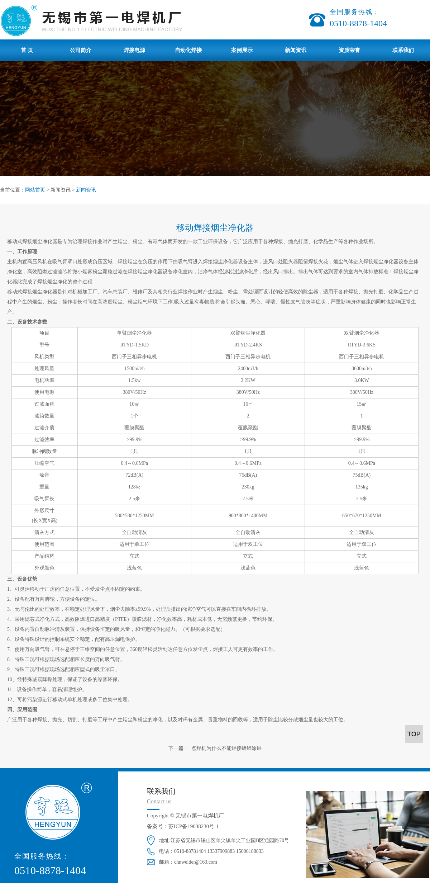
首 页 (27, 50)
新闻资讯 (295, 50)
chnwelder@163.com (195, 862)
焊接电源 (134, 50)
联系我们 (403, 50)
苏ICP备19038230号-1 (193, 826)
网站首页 (35, 190)
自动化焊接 (188, 50)
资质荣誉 (349, 50)
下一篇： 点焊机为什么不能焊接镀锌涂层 (215, 748)
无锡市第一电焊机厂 (200, 815)
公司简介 (80, 50)
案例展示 (242, 50)
